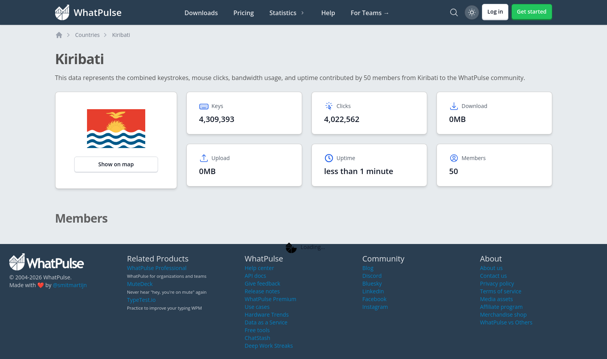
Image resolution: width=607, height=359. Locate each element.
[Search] (454, 12)
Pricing (243, 13)
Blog (368, 268)
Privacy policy (497, 283)
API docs (255, 275)
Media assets (496, 299)
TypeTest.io (141, 299)
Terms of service (501, 291)
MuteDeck (140, 284)
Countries (87, 34)
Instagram (375, 306)
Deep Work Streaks (269, 345)
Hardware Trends (267, 314)
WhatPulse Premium (270, 299)
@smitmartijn (70, 285)
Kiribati (121, 34)
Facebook (374, 299)
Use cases (257, 306)
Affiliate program (501, 306)
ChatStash (257, 338)
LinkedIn (373, 291)
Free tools (257, 330)
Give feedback (262, 283)
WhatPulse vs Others (506, 322)
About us (491, 268)
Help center (259, 268)
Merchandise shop (503, 314)
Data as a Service (266, 322)
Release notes (262, 291)
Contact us (493, 275)
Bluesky (372, 283)
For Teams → (370, 13)
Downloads (201, 13)
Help (328, 13)
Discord (372, 275)
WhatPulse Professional (156, 268)
